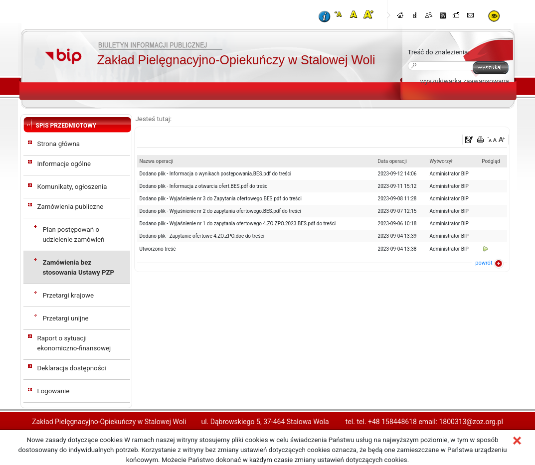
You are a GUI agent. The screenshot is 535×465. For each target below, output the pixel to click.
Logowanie (53, 391)
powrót (483, 263)
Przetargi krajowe (68, 295)
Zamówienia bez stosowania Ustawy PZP (79, 267)
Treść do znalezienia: (439, 52)
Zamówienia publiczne (70, 206)
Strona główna (58, 144)
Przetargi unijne (66, 318)
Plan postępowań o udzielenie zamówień (74, 234)
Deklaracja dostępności (71, 368)
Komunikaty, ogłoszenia (72, 186)
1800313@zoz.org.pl (471, 422)
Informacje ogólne (64, 163)
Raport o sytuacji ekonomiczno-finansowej (74, 343)
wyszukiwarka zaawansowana (464, 81)
